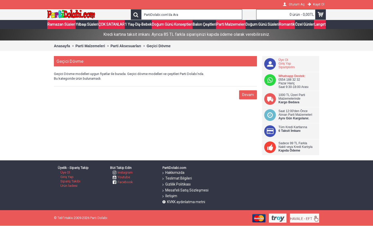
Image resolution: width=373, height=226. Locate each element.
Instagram (123, 172)
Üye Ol (283, 60)
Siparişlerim (286, 67)
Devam (248, 94)
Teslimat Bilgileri (177, 178)
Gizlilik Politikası (176, 184)
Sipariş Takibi (70, 181)
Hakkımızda (173, 172)
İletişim (169, 196)
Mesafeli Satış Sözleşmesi (185, 190)
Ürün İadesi (68, 186)
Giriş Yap (284, 63)
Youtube (121, 177)
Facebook (123, 182)
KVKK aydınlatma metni (183, 202)
